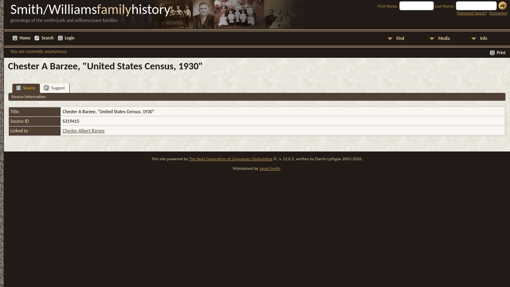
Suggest (54, 88)
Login (70, 38)
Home (25, 38)
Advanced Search (471, 13)
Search (47, 38)
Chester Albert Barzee (84, 131)
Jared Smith (269, 168)
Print (501, 52)
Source (25, 88)
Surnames (498, 13)
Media (444, 38)
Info (483, 38)
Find (400, 38)
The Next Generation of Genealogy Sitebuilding (230, 158)
